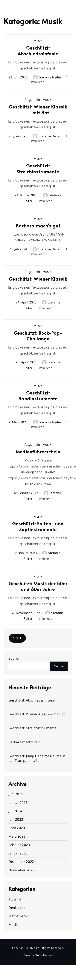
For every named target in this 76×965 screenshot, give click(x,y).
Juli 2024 (15, 811)
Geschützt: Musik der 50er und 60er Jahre (38, 586)
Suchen (14, 658)
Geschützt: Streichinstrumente (38, 168)
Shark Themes (44, 955)
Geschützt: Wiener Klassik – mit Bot (38, 109)
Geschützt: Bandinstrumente (37, 395)
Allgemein (32, 100)
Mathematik (18, 916)
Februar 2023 (19, 845)
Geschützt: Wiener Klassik (38, 279)
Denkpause (17, 908)
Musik (38, 41)
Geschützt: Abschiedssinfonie (38, 50)
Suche (58, 666)
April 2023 (16, 828)
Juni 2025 (15, 794)
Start (17, 638)
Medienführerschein (38, 452)
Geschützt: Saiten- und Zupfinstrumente (38, 526)
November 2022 (21, 870)
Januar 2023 (18, 853)
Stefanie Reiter (47, 77)
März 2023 (16, 836)
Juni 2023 (15, 819)
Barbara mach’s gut (38, 226)
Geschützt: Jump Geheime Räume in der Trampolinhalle (36, 758)
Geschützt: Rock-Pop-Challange (38, 336)
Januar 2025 (18, 802)
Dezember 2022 (21, 862)
